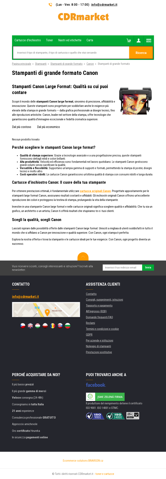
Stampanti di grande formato (66, 63)
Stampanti (41, 63)
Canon (90, 63)
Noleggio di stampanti (98, 346)
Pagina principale (21, 63)
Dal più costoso (21, 127)
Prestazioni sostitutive (99, 352)
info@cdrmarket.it (104, 5)
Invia (148, 267)
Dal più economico (48, 127)
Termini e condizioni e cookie (102, 329)
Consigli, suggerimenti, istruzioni (104, 299)
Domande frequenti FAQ (99, 317)
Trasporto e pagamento (99, 305)
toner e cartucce (104, 474)
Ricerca (141, 53)
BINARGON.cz (95, 460)
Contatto (91, 294)
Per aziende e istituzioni (99, 340)
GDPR (89, 334)
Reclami (90, 323)
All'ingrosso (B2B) (96, 311)
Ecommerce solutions (75, 460)
